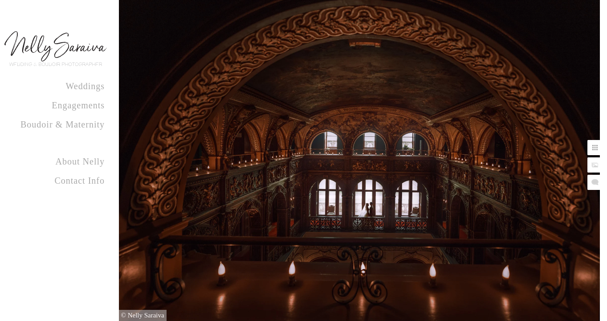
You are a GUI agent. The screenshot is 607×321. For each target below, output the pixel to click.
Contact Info (79, 180)
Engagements (78, 105)
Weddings (85, 86)
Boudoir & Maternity (62, 124)
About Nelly (80, 161)
